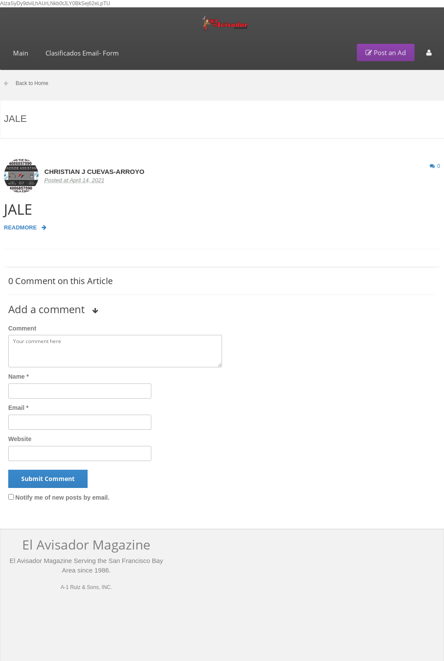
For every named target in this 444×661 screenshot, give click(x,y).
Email (18, 407)
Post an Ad (386, 52)
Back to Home (32, 83)
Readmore (25, 227)
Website (19, 438)
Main (20, 53)
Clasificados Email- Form (82, 53)
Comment (22, 328)
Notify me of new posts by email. (62, 497)
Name (18, 376)
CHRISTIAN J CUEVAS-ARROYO (94, 171)
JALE (18, 209)
